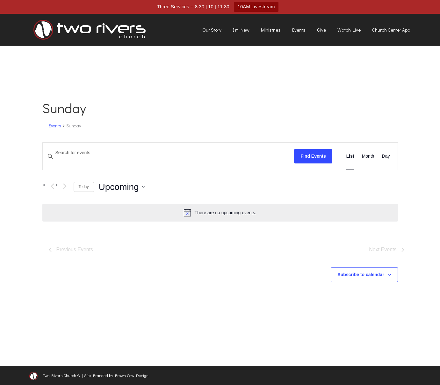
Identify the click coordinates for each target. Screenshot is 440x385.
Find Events (313, 156)
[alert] (220, 213)
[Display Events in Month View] (368, 156)
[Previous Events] (52, 186)
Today (84, 187)
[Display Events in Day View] (386, 156)
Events (55, 126)
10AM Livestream (256, 6)
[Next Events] (65, 186)
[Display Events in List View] (350, 156)
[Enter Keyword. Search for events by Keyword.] (168, 153)
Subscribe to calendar (360, 274)
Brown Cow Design (131, 375)
